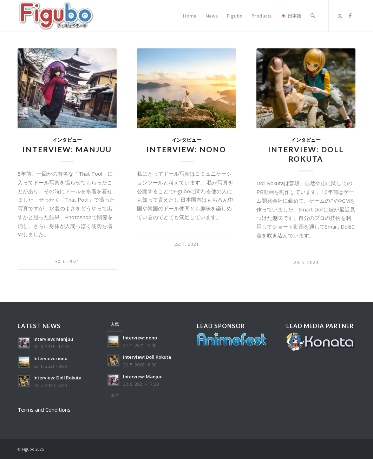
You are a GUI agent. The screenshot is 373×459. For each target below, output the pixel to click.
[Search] (313, 16)
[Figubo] (56, 16)
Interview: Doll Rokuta (57, 377)
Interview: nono (186, 149)
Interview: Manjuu (67, 149)
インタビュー (67, 140)
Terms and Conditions (44, 409)
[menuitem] (189, 16)
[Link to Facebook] (350, 15)
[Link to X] (339, 15)
